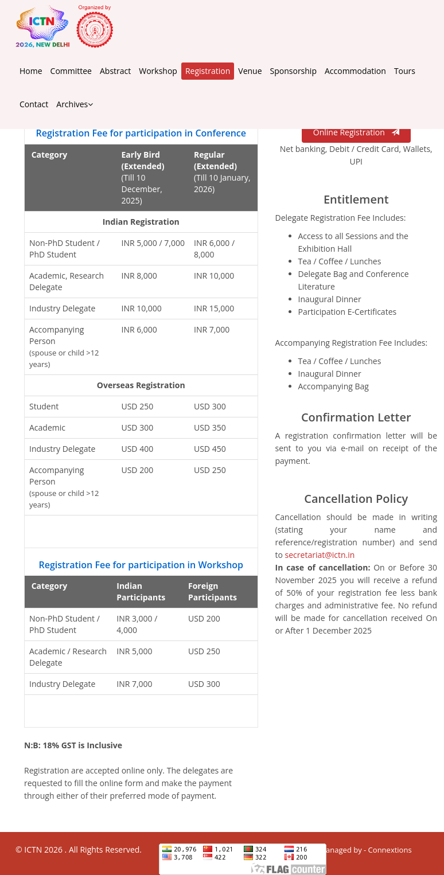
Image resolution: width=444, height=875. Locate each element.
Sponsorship (293, 70)
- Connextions (387, 850)
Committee (71, 70)
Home (31, 70)
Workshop (158, 70)
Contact (34, 104)
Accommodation (355, 70)
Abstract (115, 70)
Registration (207, 70)
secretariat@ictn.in (320, 554)
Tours (404, 70)
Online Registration (356, 132)
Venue (250, 70)
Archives (74, 104)
